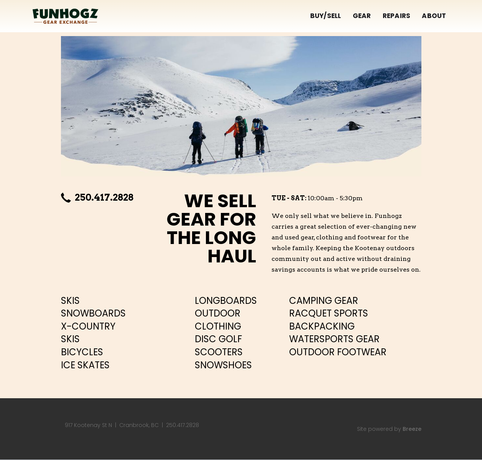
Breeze (412, 429)
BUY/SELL (325, 15)
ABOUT (434, 15)
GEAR (362, 15)
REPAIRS (397, 15)
